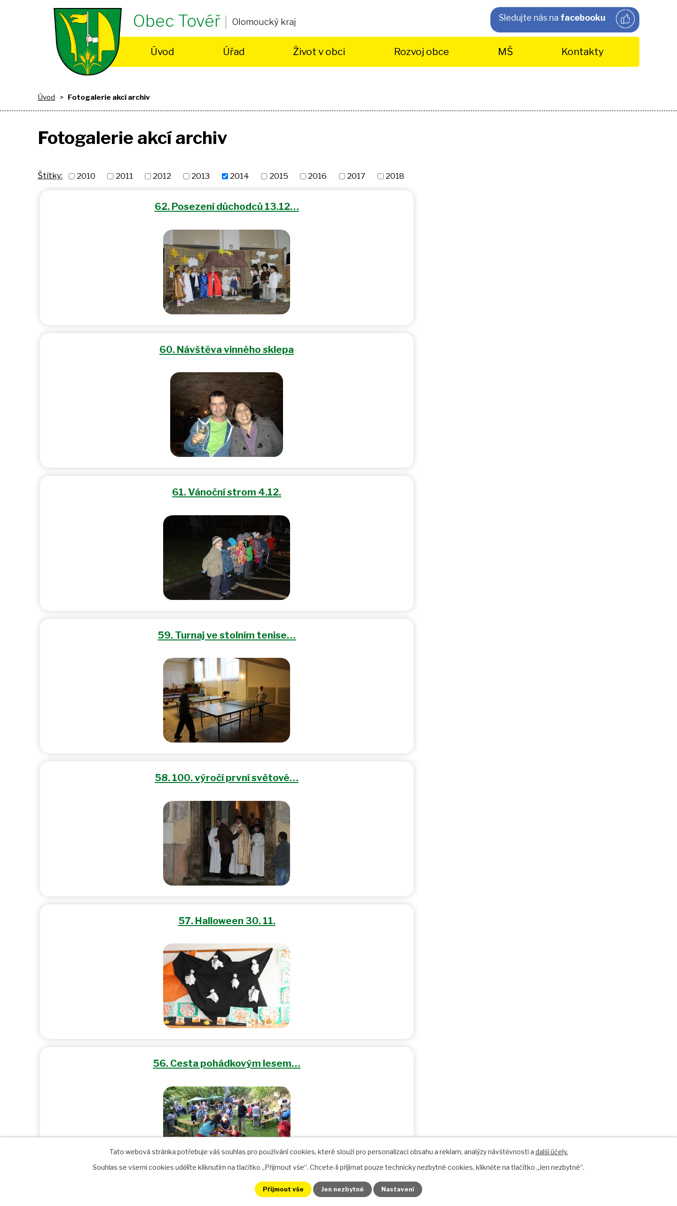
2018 (395, 176)
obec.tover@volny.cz (283, 952)
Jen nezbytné (342, 1189)
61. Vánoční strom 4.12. (538, 205)
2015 (278, 176)
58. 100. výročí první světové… (338, 346)
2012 (162, 176)
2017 (356, 176)
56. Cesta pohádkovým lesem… (138, 487)
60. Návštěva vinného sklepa (338, 205)
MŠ (505, 51)
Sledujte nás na (566, 19)
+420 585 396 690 (250, 890)
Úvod (162, 51)
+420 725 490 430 (250, 877)
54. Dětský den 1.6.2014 (538, 487)
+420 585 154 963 (250, 863)
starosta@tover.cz (287, 938)
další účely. (551, 1151)
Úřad (233, 51)
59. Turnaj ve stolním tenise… (138, 346)
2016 (317, 176)
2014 (239, 176)
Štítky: (50, 175)
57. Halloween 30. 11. (539, 346)
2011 (124, 176)
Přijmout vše (278, 1189)
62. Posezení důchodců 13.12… (138, 205)
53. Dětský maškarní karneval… (138, 627)
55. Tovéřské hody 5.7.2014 (338, 487)
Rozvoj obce (421, 51)
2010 (86, 176)
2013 (200, 176)
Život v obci (319, 51)
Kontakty (582, 51)
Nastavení (403, 1189)
